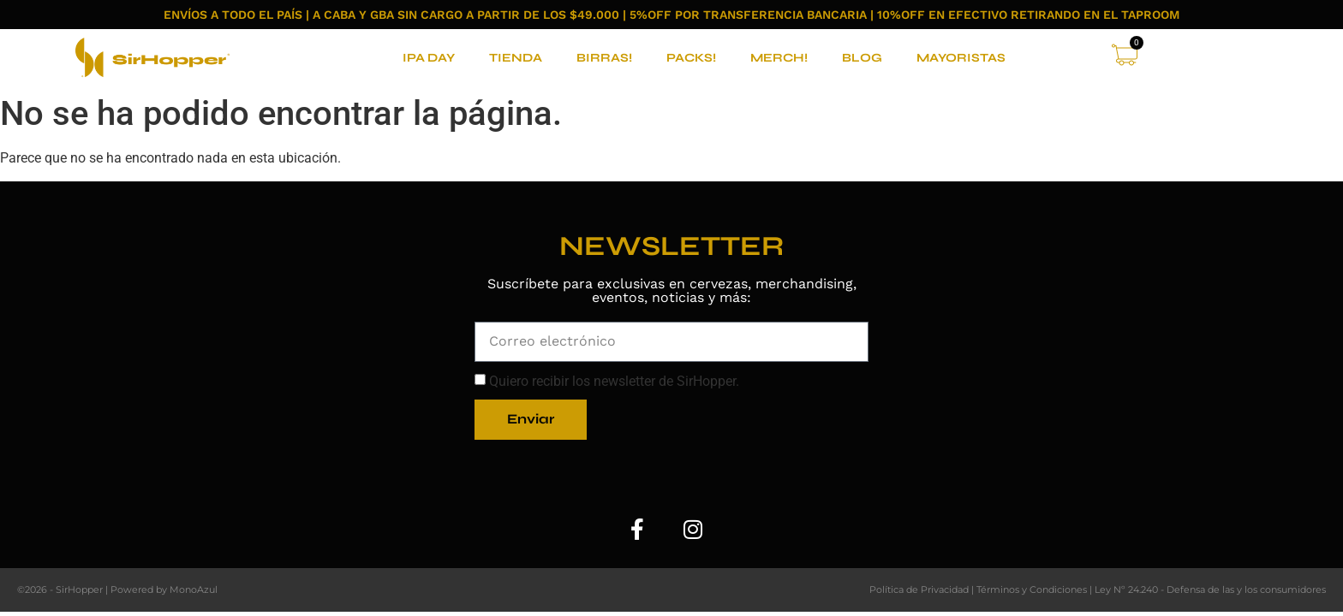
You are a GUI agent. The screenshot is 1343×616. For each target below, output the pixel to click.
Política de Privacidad (919, 589)
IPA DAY (429, 57)
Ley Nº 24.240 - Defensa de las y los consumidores (1210, 589)
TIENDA (515, 57)
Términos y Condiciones (1031, 589)
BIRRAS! (604, 57)
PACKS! (691, 57)
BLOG (862, 57)
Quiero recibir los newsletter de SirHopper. (614, 381)
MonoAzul (194, 589)
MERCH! (779, 57)
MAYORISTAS (961, 57)
